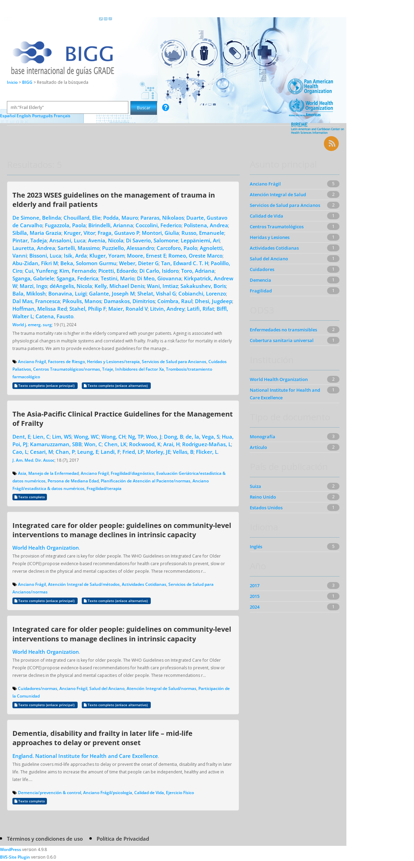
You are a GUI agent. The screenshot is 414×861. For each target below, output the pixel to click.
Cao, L (20, 451)
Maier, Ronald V (128, 308)
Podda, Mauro (120, 217)
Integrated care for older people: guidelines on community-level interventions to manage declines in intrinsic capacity (121, 529)
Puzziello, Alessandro (128, 247)
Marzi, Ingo (33, 285)
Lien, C (41, 436)
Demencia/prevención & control (49, 792)
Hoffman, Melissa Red (39, 308)
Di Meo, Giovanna (159, 278)
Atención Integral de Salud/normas (161, 688)
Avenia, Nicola (106, 240)
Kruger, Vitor (79, 232)
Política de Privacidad (123, 838)
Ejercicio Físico (180, 792)
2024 (254, 607)
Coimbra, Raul (175, 301)
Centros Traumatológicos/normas (66, 369)
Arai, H (171, 444)
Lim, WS (61, 436)
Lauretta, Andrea (33, 247)
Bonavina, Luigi (67, 293)
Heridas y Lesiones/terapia (113, 361)
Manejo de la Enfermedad (53, 473)
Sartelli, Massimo (79, 247)
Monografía (262, 436)
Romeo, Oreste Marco (195, 255)
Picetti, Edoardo (117, 270)
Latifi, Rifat (200, 308)
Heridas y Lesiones (269, 237)
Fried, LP (133, 451)
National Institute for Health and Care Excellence (285, 394)
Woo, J (153, 436)
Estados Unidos (266, 507)
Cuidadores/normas (37, 688)
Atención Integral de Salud (278, 194)
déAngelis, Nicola (71, 285)
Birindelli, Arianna (110, 225)
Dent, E (21, 436)
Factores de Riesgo (66, 361)
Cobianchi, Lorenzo (202, 293)
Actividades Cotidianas (144, 584)
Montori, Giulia (160, 232)
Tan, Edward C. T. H (184, 263)
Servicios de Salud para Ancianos (174, 361)
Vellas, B (183, 451)
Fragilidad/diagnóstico (132, 473)
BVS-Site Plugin (15, 857)
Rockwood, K (145, 444)
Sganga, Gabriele (33, 278)
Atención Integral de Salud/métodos (84, 584)
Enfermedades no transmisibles (283, 330)
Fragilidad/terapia (104, 488)
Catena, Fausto (54, 316)
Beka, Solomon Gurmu (88, 263)
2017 (254, 585)
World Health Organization (45, 547)
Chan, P (65, 451)
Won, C (93, 444)
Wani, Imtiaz (162, 285)
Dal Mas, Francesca (36, 301)
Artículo (258, 447)
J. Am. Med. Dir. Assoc (33, 460)
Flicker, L (207, 451)
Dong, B (173, 436)
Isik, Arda (75, 255)
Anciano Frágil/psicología (107, 792)
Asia (22, 473)
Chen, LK (115, 444)
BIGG (27, 82)
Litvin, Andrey (167, 308)
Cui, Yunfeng (41, 270)
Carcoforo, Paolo (177, 247)
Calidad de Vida (149, 792)
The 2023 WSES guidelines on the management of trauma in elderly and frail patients (113, 199)
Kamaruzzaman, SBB (56, 444)
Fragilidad (261, 291)
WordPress (10, 849)
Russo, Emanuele (202, 232)
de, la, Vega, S (202, 436)
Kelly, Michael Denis (120, 285)
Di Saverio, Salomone (152, 240)
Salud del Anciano (107, 688)
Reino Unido (263, 497)
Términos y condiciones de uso (45, 838)
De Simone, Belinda (36, 217)
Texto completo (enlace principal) (45, 385)
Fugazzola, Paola (65, 225)
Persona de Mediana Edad (73, 481)
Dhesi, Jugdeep (213, 301)
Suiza (255, 486)
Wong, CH (113, 436)
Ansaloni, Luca (67, 240)
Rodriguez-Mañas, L (206, 444)
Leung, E (87, 451)
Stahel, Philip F (87, 308)
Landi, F (110, 451)
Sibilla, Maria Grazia (36, 232)
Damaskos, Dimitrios (129, 301)
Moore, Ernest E (146, 255)
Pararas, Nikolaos (162, 217)
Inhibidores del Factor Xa (139, 369)
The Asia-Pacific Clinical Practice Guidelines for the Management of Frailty (122, 418)
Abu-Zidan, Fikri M (35, 263)
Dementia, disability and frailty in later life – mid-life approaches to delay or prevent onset (102, 737)
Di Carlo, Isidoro (159, 270)
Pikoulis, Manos (81, 301)
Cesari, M (41, 451)
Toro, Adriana (198, 270)
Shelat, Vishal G (156, 293)
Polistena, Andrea (206, 225)
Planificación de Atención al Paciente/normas (145, 481)
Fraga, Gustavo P (118, 232)
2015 (254, 596)
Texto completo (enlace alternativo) (116, 385)
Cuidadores (262, 269)
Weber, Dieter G (139, 263)
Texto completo (29, 497)
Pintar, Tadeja (29, 240)
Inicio (12, 82)
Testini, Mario (118, 278)
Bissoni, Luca (45, 255)
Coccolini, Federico (158, 225)
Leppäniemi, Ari (200, 240)
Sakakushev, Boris (203, 285)
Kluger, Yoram (107, 255)
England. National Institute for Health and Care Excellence (85, 755)
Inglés (256, 546)
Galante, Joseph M (112, 293)
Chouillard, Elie (82, 217)
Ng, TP (136, 436)
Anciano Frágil (32, 361)
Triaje (107, 369)
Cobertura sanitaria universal (282, 340)
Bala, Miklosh (29, 293)
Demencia (260, 280)
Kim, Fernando (77, 270)
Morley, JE (158, 451)
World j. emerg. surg (32, 325)
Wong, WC (86, 436)
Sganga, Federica (77, 278)
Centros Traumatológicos (277, 226)
